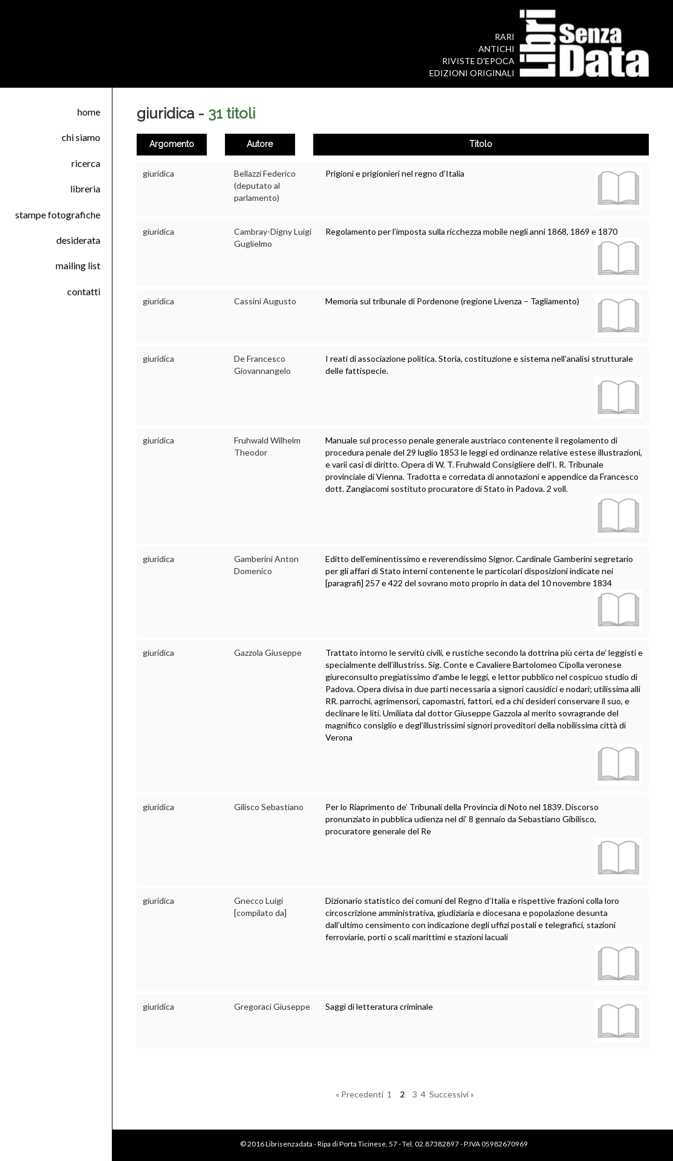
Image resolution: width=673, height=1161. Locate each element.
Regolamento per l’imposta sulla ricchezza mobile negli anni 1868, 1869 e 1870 (471, 231)
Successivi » (451, 1094)
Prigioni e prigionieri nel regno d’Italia (394, 173)
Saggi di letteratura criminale (379, 1006)
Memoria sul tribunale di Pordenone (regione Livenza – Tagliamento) (452, 301)
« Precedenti (359, 1094)
